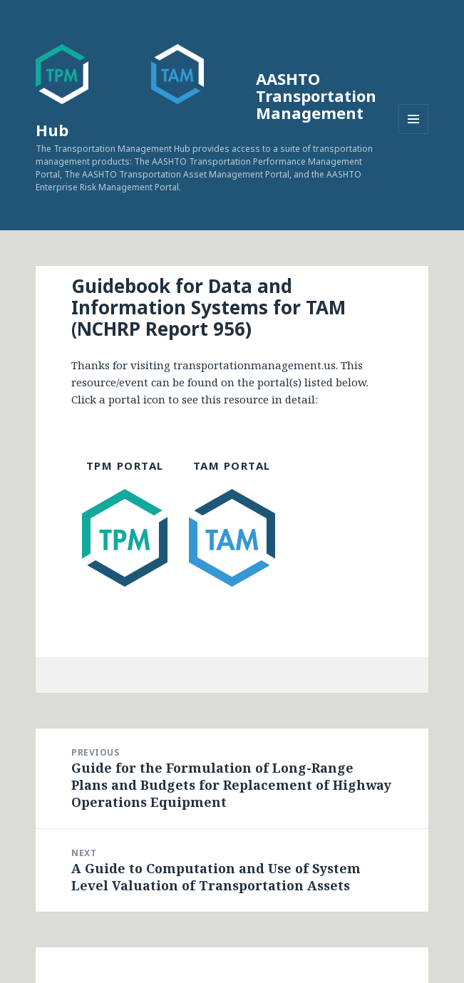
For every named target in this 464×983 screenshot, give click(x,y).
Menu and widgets (413, 133)
